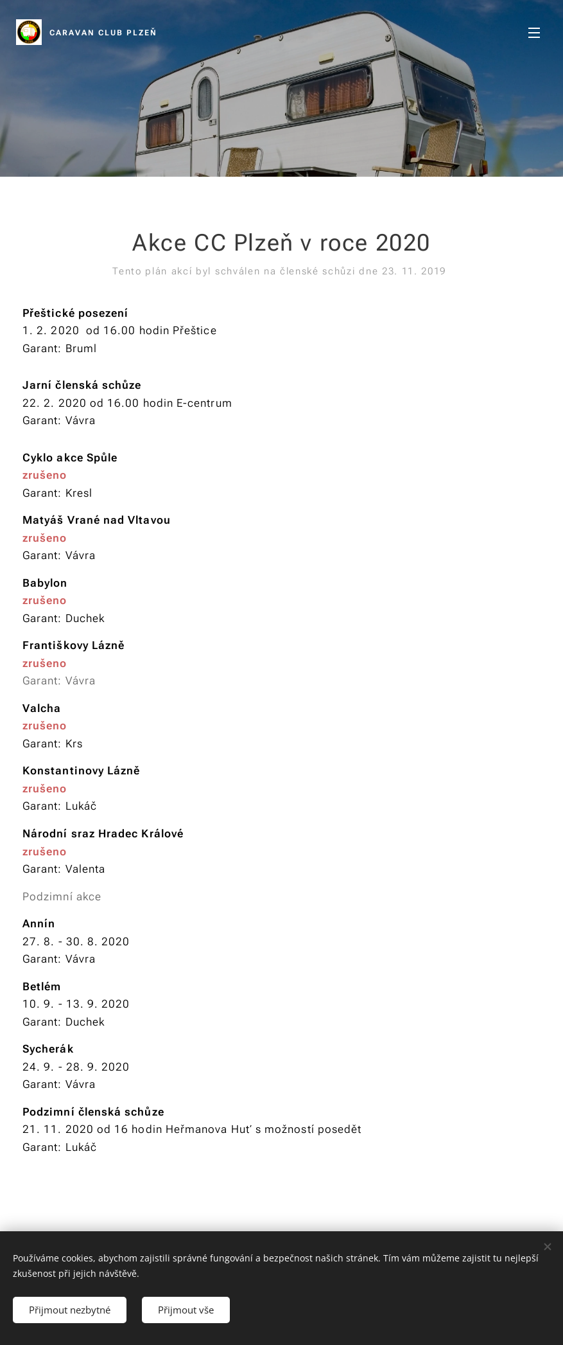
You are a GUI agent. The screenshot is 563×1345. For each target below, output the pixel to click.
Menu (534, 32)
